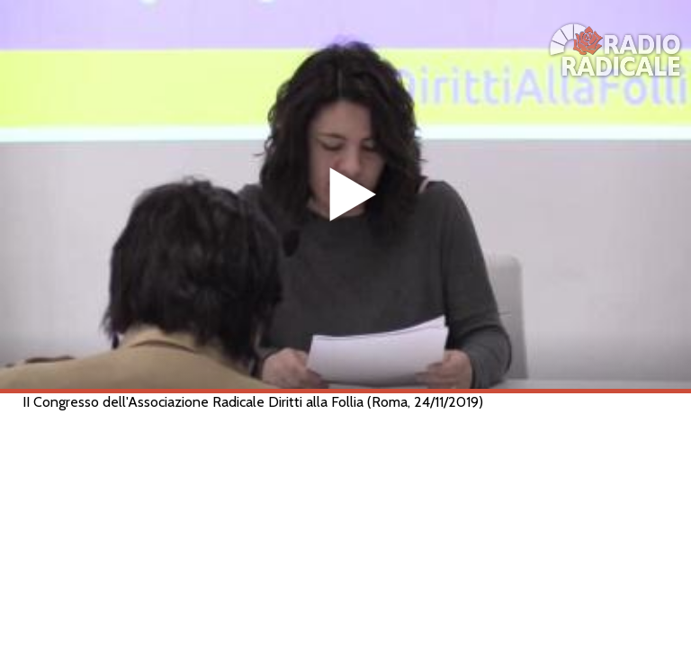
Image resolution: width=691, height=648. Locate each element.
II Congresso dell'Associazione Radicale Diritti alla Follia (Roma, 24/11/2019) (252, 401)
